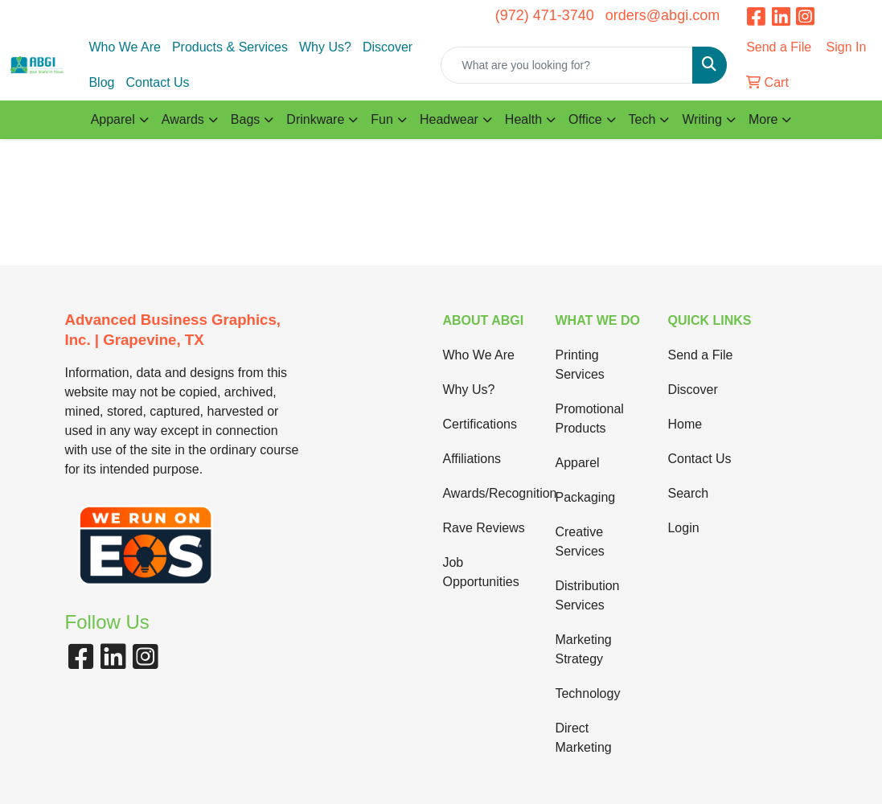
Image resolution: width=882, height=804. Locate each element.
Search (687, 493)
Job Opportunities (480, 572)
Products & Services (230, 47)
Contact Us (157, 82)
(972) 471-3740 (544, 15)
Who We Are (124, 47)
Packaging (585, 497)
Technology (587, 693)
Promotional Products (589, 418)
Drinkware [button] (315, 119)
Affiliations (471, 459)
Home (684, 424)
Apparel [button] (113, 119)
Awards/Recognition (488, 493)
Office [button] (585, 119)
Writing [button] (702, 119)
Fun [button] (382, 119)
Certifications (479, 424)
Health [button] (523, 119)
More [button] (763, 119)
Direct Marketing (583, 737)
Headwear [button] (449, 119)
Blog (101, 82)
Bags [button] (245, 119)
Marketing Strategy (583, 649)
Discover (387, 47)
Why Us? (325, 47)
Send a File (699, 355)
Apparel (577, 463)
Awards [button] (183, 119)
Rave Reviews (483, 528)
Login (683, 528)
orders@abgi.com (662, 15)
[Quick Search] (567, 65)
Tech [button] (642, 119)
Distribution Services (587, 595)
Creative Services (579, 541)
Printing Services (579, 364)
